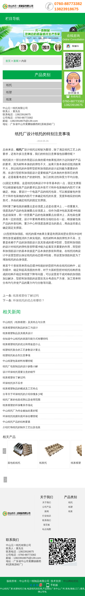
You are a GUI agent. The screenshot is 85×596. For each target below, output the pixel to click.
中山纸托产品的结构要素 (16, 421)
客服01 (72, 46)
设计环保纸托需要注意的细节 (19, 371)
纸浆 (9, 99)
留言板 (46, 525)
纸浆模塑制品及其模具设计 (18, 333)
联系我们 (46, 520)
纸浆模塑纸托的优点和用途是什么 (21, 344)
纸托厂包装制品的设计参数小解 (20, 366)
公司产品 (46, 507)
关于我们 (46, 502)
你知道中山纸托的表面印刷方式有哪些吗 (25, 338)
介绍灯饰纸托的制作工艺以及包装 (21, 427)
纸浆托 (43, 462)
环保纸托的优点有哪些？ (28, 300)
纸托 (9, 85)
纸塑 (9, 92)
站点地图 (46, 529)
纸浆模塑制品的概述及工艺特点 (20, 388)
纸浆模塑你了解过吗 (26, 295)
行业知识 (46, 516)
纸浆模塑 (76, 462)
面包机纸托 (14, 462)
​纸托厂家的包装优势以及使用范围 (21, 399)
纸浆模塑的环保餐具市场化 (18, 405)
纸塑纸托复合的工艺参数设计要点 (21, 349)
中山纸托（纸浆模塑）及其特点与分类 (24, 322)
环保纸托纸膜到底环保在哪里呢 (20, 416)
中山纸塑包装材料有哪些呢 (18, 360)
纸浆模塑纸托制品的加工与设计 (20, 327)
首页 (8, 60)
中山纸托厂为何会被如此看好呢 (20, 410)
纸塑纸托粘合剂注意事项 (16, 355)
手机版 (54, 585)
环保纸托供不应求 (13, 383)
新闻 (15, 60)
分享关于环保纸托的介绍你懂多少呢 (23, 394)
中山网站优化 (70, 581)
